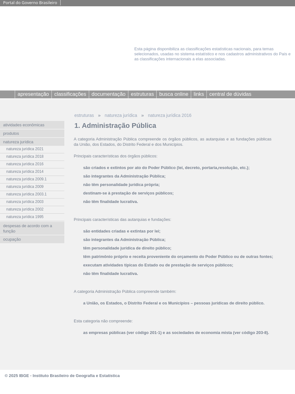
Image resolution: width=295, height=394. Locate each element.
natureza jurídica (121, 115)
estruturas (84, 115)
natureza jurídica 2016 (169, 115)
